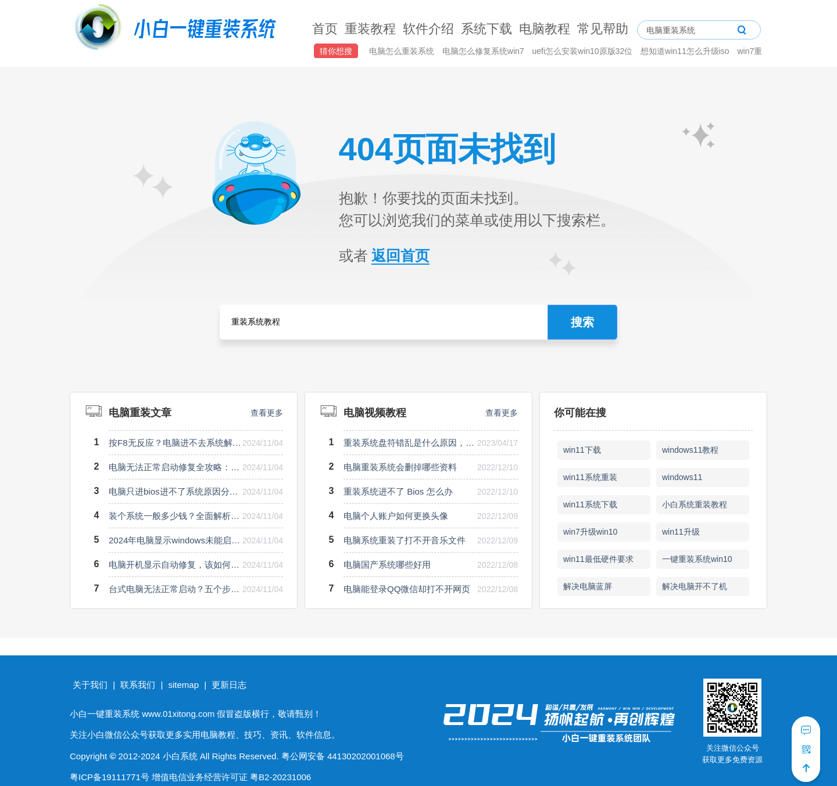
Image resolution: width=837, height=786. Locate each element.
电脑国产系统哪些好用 (387, 564)
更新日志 (229, 685)
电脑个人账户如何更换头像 (396, 516)
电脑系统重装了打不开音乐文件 (405, 540)
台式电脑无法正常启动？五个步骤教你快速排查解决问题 (175, 589)
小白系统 (180, 756)
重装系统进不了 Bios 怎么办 (398, 491)
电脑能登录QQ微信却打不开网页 (407, 589)
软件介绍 (428, 28)
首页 (325, 28)
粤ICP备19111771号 (109, 777)
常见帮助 (602, 28)
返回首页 (400, 255)
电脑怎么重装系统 (403, 51)
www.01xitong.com (178, 714)
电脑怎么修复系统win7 (484, 51)
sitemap (183, 685)
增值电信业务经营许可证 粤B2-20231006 (231, 777)
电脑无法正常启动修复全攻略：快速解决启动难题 (175, 467)
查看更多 (267, 412)
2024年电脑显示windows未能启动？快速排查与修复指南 (175, 540)
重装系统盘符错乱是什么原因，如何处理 (410, 443)
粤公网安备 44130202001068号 (342, 756)
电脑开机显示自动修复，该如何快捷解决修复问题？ (175, 564)
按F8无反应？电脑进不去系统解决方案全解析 (175, 443)
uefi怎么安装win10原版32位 (583, 51)
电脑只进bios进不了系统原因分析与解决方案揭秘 (175, 491)
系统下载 (486, 28)
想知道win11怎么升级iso (686, 51)
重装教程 (370, 28)
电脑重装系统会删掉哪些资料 (400, 467)
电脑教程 (544, 28)
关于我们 (90, 685)
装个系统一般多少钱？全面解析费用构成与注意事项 (175, 516)
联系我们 (137, 685)
